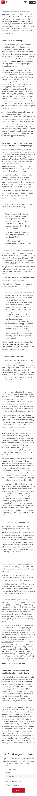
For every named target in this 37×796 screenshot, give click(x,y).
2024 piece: (5, 433)
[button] (21, 2)
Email (7, 766)
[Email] (20, 769)
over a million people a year (14, 54)
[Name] (20, 776)
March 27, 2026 (25, 243)
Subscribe (18, 790)
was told (13, 263)
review (27, 284)
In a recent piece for (14, 70)
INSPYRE (4, 533)
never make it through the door (22, 21)
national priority (17, 61)
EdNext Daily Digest (14, 785)
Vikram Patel (13, 712)
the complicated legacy (13, 344)
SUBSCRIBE (32, 2)
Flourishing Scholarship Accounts (13, 663)
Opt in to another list (13, 781)
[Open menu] (16, 2)
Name (7, 773)
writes (15, 289)
